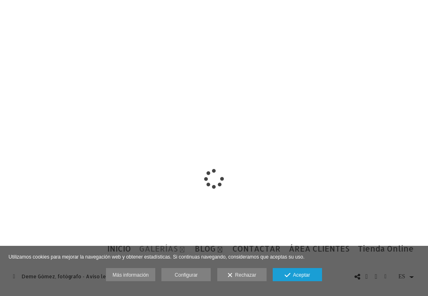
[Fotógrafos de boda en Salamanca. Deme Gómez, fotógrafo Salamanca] (7, 15)
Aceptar (297, 275)
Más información (131, 275)
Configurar (186, 275)
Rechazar (242, 275)
